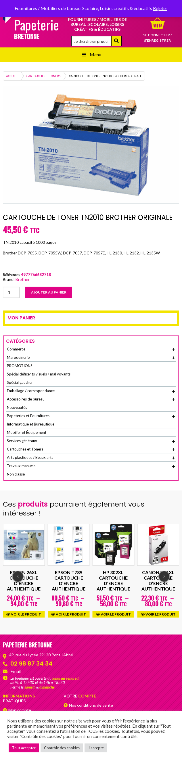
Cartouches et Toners (43, 76)
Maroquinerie (91, 357)
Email (15, 671)
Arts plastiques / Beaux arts (91, 457)
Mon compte (19, 710)
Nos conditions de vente (91, 705)
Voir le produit (23, 614)
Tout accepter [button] (24, 747)
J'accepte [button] (96, 747)
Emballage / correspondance (91, 391)
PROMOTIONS (19, 365)
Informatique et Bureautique (30, 424)
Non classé (16, 474)
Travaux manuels (91, 466)
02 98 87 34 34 (31, 663)
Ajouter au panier (48, 292)
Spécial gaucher (20, 382)
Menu (91, 54)
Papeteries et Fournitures (91, 416)
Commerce (91, 349)
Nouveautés (17, 407)
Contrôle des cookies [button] (62, 747)
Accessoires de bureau (91, 399)
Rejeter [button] (160, 8)
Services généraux (91, 441)
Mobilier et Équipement (26, 432)
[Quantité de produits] (11, 292)
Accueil (12, 76)
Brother (23, 279)
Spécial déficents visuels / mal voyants (38, 374)
